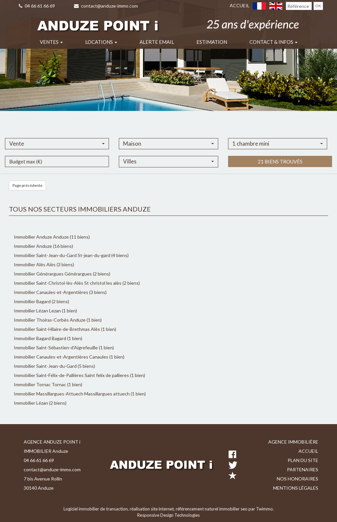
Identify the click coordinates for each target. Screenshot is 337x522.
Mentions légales (295, 488)
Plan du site (303, 460)
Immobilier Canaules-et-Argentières (51, 292)
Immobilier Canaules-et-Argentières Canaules (61, 357)
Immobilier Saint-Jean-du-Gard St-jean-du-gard (62, 255)
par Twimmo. (261, 508)
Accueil (239, 5)
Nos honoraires (297, 478)
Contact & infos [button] (273, 42)
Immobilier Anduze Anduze (41, 237)
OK (318, 5)
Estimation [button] (211, 42)
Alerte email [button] (157, 42)
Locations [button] (101, 42)
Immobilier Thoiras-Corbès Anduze (50, 320)
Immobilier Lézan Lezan (37, 310)
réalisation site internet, (153, 508)
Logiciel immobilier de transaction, (97, 508)
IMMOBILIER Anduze (46, 451)
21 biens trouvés (280, 175)
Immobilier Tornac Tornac (40, 384)
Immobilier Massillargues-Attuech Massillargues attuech (72, 393)
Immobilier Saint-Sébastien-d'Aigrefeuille (56, 347)
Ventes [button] (51, 42)
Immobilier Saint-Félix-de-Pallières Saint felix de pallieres (71, 375)
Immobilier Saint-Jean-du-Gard (46, 366)
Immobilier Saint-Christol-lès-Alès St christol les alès (67, 283)
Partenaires (302, 469)
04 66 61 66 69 (37, 6)
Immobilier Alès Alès (35, 264)
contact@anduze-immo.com (106, 6)
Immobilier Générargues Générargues (53, 273)
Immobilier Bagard (33, 301)
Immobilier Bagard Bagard (40, 338)
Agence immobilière (293, 442)
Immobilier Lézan (31, 403)
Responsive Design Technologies (168, 515)
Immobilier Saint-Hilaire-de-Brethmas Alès (57, 329)
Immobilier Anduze (33, 246)
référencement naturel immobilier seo (212, 508)
